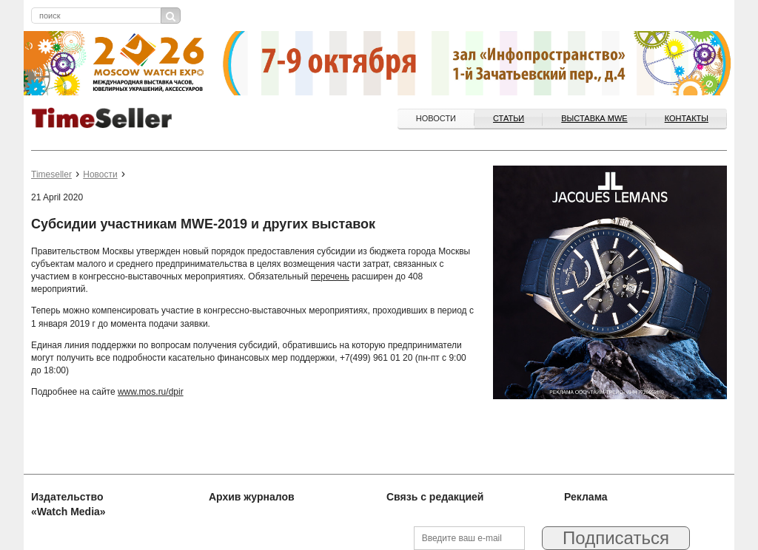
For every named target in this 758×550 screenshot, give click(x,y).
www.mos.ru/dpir (151, 392)
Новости (436, 118)
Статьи (508, 118)
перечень (330, 276)
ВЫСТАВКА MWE (594, 118)
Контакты (686, 118)
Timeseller (51, 174)
